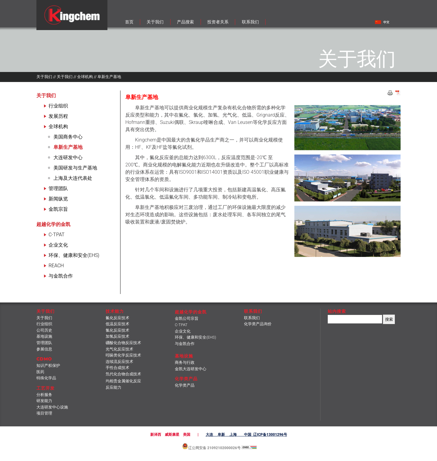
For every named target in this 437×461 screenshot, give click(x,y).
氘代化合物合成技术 (123, 374)
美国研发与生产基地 (75, 168)
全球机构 (58, 126)
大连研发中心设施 (52, 407)
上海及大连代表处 (72, 178)
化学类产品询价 (258, 324)
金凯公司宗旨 (186, 318)
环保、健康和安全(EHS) (74, 255)
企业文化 (58, 245)
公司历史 (44, 330)
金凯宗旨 (58, 209)
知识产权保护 (48, 365)
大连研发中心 (68, 157)
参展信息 (44, 349)
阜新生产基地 (68, 147)
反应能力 (113, 387)
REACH (56, 265)
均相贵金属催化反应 (123, 381)
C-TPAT (57, 234)
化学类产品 (185, 385)
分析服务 (44, 394)
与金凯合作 (61, 276)
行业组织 (58, 106)
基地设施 (44, 336)
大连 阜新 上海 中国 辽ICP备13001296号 (246, 434)
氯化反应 (117, 330)
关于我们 (46, 95)
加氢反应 (117, 336)
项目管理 (44, 413)
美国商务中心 (68, 137)
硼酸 (123, 342)
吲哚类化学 (123, 355)
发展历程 (58, 116)
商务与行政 (185, 362)
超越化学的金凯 (53, 224)
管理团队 (58, 188)
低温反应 (117, 324)
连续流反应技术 (119, 361)
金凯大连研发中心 (190, 369)
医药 (40, 372)
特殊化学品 (46, 378)
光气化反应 (119, 349)
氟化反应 (117, 318)
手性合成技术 (117, 367)
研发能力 (44, 400)
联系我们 (252, 318)
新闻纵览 (58, 199)
